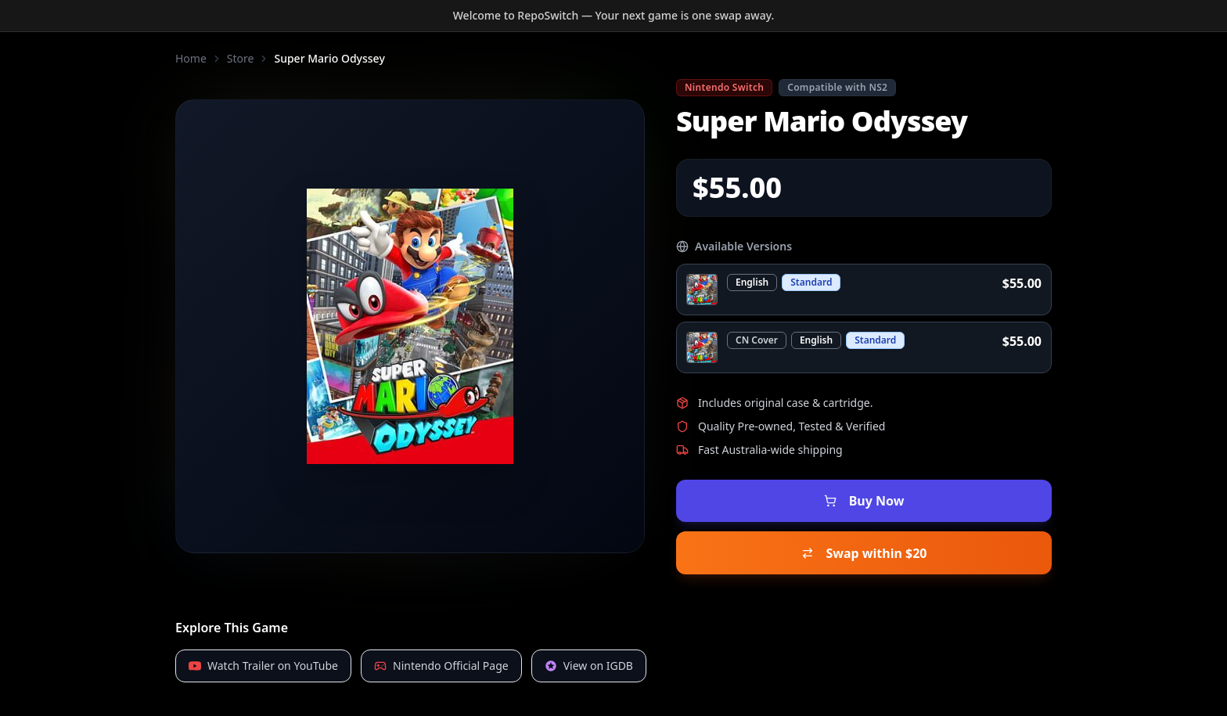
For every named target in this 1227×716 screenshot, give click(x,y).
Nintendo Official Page (441, 636)
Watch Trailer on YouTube (263, 636)
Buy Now (864, 493)
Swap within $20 (864, 531)
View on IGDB (589, 636)
